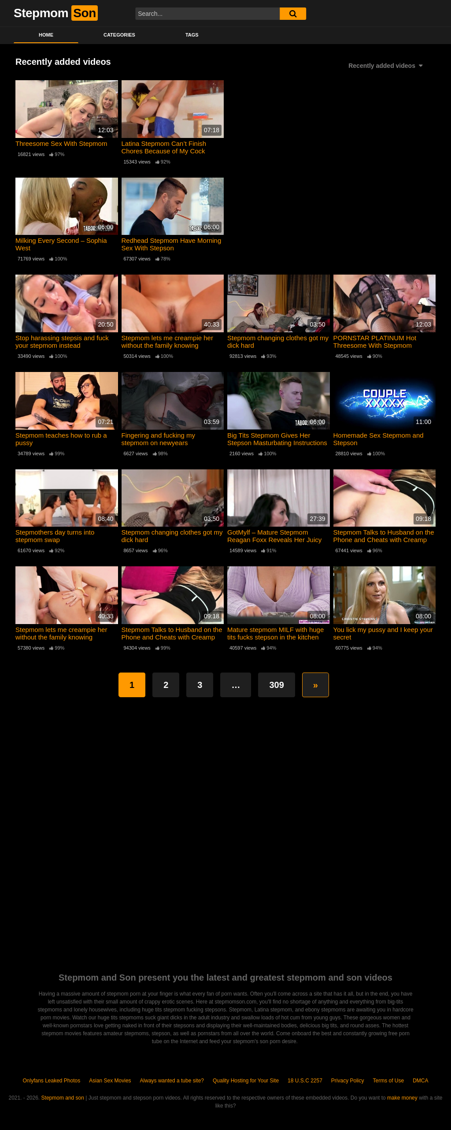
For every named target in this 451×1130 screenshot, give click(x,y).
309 (276, 685)
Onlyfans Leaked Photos (51, 1081)
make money (402, 1098)
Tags (192, 34)
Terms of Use (388, 1081)
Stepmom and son (62, 1098)
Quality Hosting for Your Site (246, 1081)
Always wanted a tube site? (172, 1081)
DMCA (420, 1081)
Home (46, 34)
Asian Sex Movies (110, 1081)
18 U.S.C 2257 (305, 1081)
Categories (119, 34)
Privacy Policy (347, 1081)
